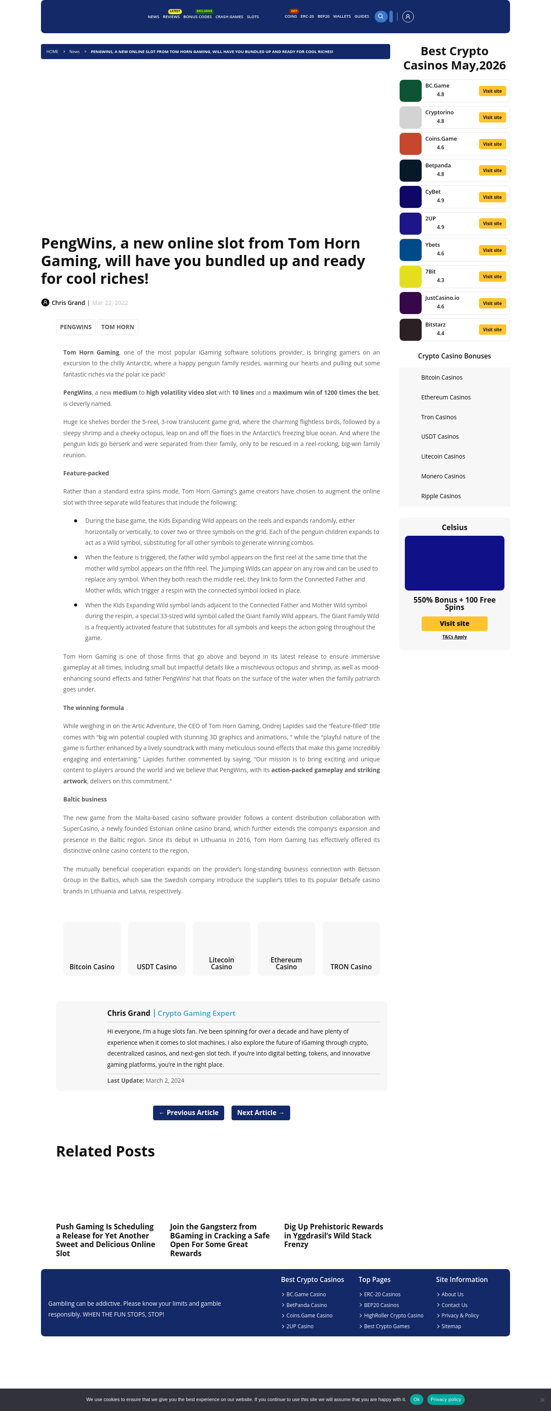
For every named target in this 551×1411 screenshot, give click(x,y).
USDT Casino (157, 966)
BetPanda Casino (307, 1304)
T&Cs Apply (454, 637)
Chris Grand (128, 1013)
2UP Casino (300, 1326)
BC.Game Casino (306, 1294)
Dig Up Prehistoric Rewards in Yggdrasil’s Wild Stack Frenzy (333, 1235)
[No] (541, 1400)
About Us (452, 1294)
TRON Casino (351, 966)
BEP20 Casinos (381, 1304)
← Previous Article (188, 1112)
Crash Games (230, 16)
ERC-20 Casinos (382, 1294)
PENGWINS (75, 327)
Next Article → (261, 1112)
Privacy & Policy (460, 1315)
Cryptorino (439, 112)
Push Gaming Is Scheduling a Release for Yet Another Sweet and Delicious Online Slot (105, 1240)
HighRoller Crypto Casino (393, 1315)
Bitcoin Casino (92, 966)
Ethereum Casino (286, 963)
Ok (416, 1399)
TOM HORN (117, 327)
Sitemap (451, 1326)
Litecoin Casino (221, 963)
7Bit (430, 271)
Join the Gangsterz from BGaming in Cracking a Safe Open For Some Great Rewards (219, 1240)
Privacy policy (446, 1399)
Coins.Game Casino (310, 1315)
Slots (253, 16)
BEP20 (324, 16)
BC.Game (437, 85)
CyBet (433, 191)
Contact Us (454, 1304)
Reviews (172, 15)
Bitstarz (435, 324)
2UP (430, 218)
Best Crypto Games (387, 1326)
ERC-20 (307, 16)
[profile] (408, 16)
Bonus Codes (198, 15)
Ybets (432, 244)
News (154, 16)
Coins (292, 15)
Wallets (342, 16)
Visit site (492, 91)
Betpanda (438, 165)
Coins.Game (441, 138)
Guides (361, 16)
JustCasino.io (442, 298)
